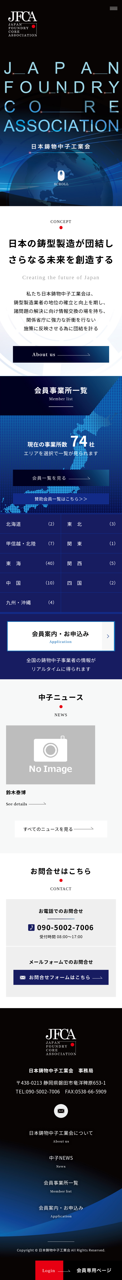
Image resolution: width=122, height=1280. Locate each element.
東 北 (92, 523)
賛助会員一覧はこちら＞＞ (61, 499)
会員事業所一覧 (61, 1187)
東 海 (31, 563)
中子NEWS (61, 1162)
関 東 (92, 543)
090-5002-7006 (65, 927)
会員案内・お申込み (61, 1212)
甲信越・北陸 (31, 543)
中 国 (31, 582)
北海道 (31, 523)
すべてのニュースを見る (48, 829)
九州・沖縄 (31, 602)
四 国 (92, 582)
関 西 (92, 563)
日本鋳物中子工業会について (61, 1137)
